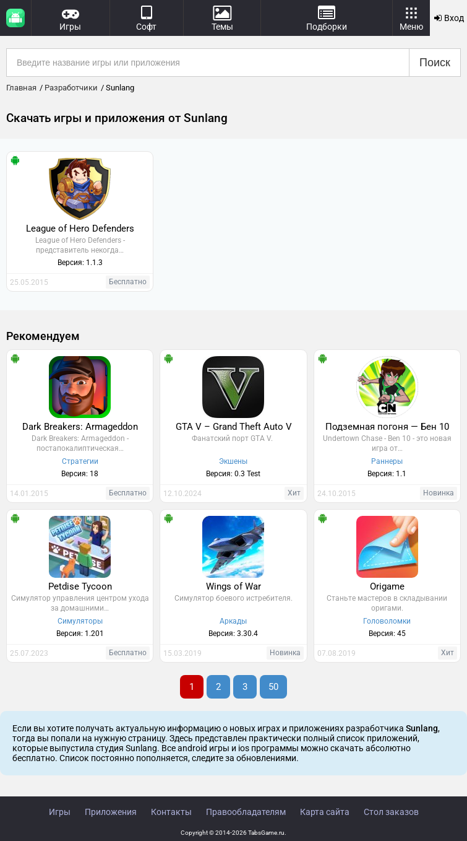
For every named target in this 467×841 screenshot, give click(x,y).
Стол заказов (391, 812)
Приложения (111, 812)
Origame (387, 586)
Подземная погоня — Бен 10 (387, 426)
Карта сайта (324, 812)
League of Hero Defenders (80, 228)
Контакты (171, 812)
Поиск (434, 62)
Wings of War (233, 586)
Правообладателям (246, 812)
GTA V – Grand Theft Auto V (234, 426)
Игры (60, 812)
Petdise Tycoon (80, 586)
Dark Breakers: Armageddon (80, 426)
